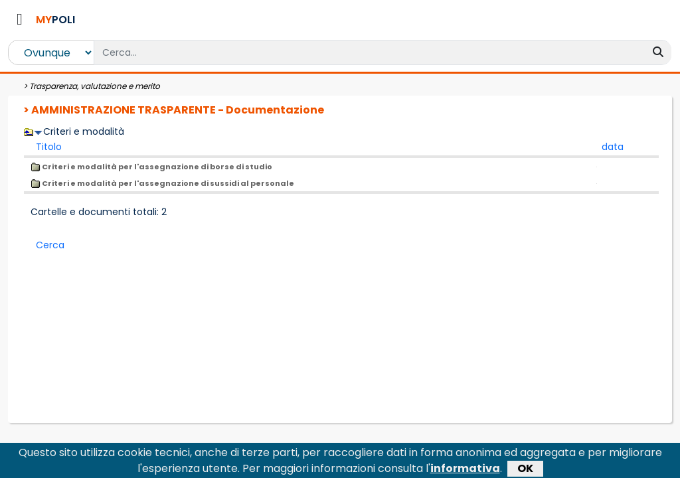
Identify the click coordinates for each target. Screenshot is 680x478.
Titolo (49, 146)
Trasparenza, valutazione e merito (94, 86)
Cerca (50, 245)
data (613, 146)
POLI (55, 19)
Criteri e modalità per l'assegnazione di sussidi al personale (162, 183)
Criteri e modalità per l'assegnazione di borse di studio (151, 166)
